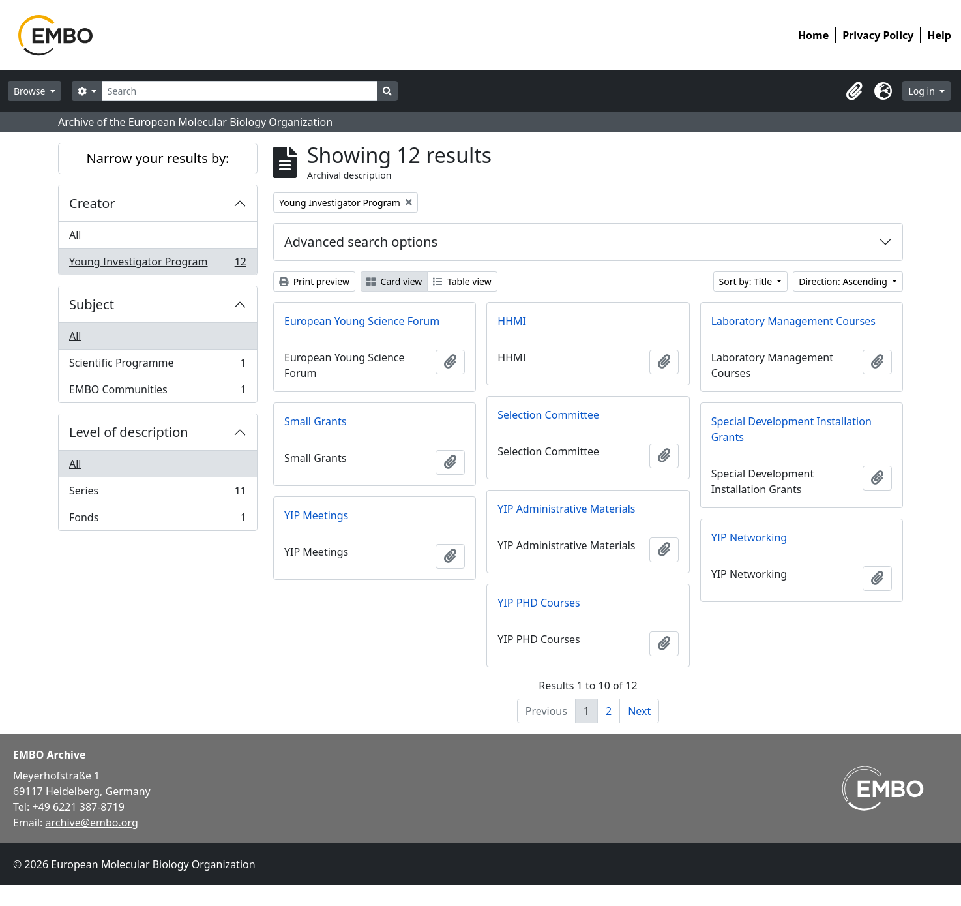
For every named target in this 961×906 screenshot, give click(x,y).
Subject (91, 304)
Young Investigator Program (157, 264)
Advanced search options (360, 241)
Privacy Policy (877, 35)
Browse (31, 91)
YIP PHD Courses (538, 603)
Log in (922, 91)
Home (813, 35)
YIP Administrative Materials (566, 509)
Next (639, 711)
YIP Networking (749, 537)
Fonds (157, 519)
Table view (462, 281)
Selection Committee (548, 415)
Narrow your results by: (158, 158)
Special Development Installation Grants (791, 429)
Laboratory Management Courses (793, 321)
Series (157, 493)
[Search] (239, 91)
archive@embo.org (92, 822)
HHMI (511, 321)
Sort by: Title (747, 281)
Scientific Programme (157, 365)
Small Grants (315, 421)
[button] (854, 91)
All (75, 235)
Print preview (314, 281)
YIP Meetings (316, 515)
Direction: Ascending (844, 281)
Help (939, 35)
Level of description (128, 432)
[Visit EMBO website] (883, 788)
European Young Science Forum (361, 321)
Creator (92, 203)
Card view (394, 281)
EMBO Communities (157, 392)
